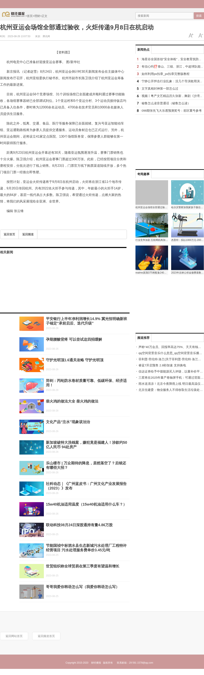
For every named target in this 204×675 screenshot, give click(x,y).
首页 (30, 16)
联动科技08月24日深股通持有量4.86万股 (79, 525)
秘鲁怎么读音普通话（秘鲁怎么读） (166, 103)
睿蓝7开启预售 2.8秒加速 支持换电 (162, 365)
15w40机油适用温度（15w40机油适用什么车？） (86, 504)
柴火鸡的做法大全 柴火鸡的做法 (72, 401)
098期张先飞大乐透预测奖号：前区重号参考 (172, 110)
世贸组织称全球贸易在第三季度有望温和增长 (82, 566)
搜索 (199, 15)
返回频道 (28, 234)
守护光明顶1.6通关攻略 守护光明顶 (74, 360)
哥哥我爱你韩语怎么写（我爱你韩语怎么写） (82, 587)
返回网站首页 (14, 636)
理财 (37, 16)
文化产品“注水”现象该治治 (68, 422)
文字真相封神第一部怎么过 (160, 88)
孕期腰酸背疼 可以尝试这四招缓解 (74, 339)
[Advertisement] (160, 140)
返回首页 (9, 234)
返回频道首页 (46, 636)
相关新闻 (6, 252)
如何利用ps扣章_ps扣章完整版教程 (166, 74)
